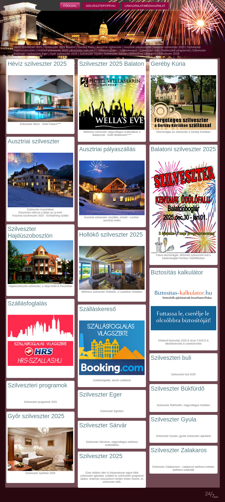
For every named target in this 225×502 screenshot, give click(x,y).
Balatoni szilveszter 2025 (169, 47)
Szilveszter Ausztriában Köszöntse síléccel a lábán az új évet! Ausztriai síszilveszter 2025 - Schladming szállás (40, 212)
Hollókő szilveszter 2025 (53, 50)
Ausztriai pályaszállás (137, 47)
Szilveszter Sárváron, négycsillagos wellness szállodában (112, 443)
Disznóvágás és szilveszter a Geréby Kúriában (183, 131)
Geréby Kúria (86, 47)
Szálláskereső (128, 50)
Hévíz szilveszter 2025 (28, 47)
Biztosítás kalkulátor (83, 50)
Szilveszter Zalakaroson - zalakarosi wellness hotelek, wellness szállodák (183, 468)
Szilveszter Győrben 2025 (40, 473)
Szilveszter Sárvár (115, 53)
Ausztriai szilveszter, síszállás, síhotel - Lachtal (111, 217)
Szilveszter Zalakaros (142, 53)
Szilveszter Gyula (91, 53)
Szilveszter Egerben (112, 411)
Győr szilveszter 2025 (63, 53)
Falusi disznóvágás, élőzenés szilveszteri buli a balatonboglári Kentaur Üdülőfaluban (183, 257)
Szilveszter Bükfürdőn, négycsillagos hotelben (183, 405)
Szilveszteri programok (175, 50)
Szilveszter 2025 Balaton (60, 47)
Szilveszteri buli (149, 50)
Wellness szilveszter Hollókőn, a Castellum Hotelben (111, 291)
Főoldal (70, 5)
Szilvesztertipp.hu (101, 5)
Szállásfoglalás (107, 50)
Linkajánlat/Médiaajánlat (145, 5)
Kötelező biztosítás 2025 (172, 340)
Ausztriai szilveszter (109, 47)
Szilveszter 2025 (168, 53)
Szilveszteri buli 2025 (183, 374)
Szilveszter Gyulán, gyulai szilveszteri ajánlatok (183, 436)
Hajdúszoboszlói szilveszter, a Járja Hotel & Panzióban (40, 286)
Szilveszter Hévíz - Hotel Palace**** (40, 124)
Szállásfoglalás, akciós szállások (112, 380)
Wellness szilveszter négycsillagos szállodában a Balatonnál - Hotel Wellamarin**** (111, 133)
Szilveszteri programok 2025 (40, 401)
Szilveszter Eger (37, 53)
